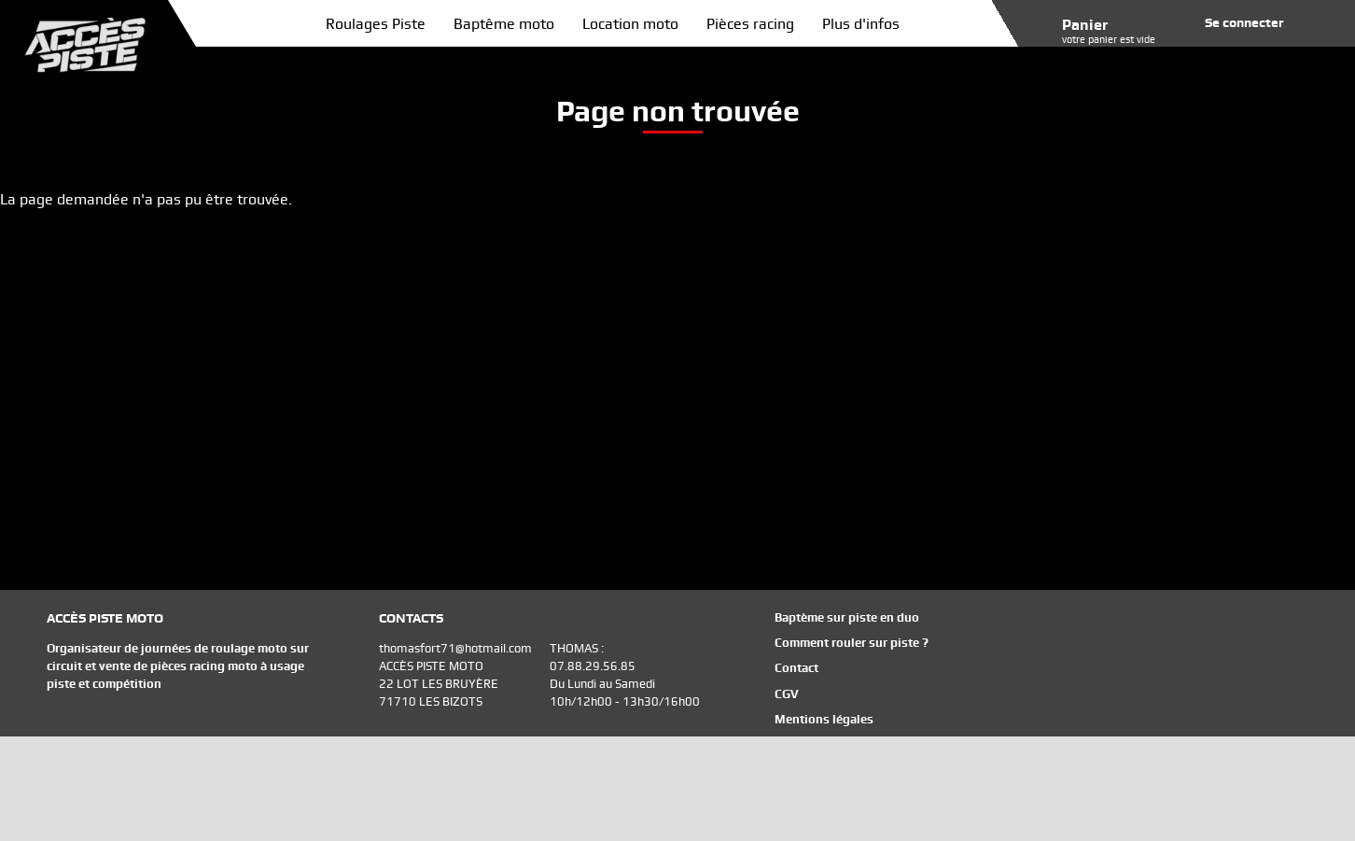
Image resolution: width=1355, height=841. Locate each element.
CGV (787, 694)
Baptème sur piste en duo (847, 617)
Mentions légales (824, 719)
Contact (796, 668)
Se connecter (1244, 22)
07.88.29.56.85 (593, 666)
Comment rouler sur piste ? (852, 643)
